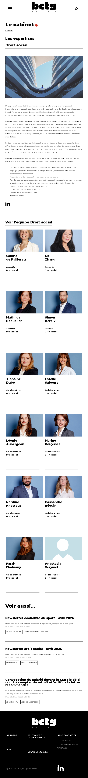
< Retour (9, 30)
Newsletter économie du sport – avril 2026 (39, 618)
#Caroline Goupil (14, 632)
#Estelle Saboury (29, 663)
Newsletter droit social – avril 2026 (33, 649)
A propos (12, 735)
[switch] (10, 7)
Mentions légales (37, 752)
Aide (9, 749)
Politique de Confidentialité (37, 736)
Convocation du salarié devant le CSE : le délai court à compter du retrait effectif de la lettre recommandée (42, 682)
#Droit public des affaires (36, 632)
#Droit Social (12, 663)
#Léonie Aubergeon (30, 702)
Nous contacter (66, 735)
